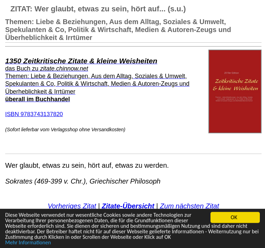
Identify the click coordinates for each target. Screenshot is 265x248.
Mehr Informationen (28, 242)
